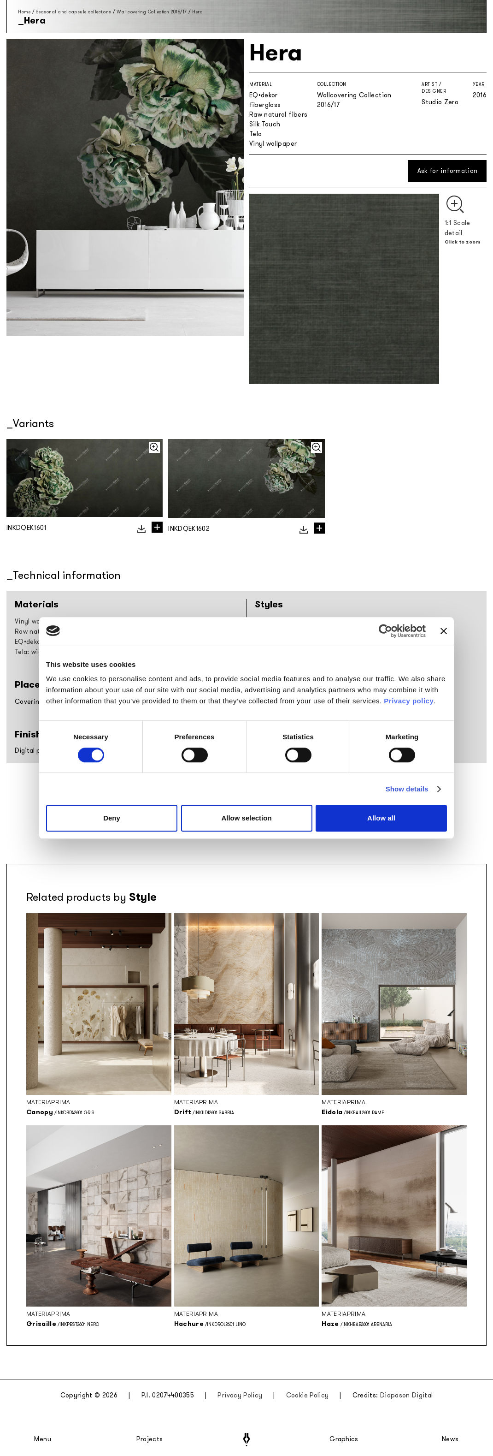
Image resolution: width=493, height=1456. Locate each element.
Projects (149, 1439)
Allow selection (246, 818)
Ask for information (447, 170)
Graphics (343, 1439)
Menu (43, 1439)
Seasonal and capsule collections (74, 12)
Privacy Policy (239, 1395)
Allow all (381, 818)
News (450, 1439)
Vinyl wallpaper (273, 143)
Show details (407, 789)
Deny (111, 818)
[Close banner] (443, 631)
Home (24, 12)
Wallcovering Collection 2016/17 (152, 12)
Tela (255, 134)
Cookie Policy (307, 1395)
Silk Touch (265, 124)
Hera (197, 12)
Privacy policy (409, 701)
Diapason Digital (406, 1395)
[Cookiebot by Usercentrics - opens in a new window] (385, 631)
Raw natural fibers (278, 114)
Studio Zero (440, 102)
